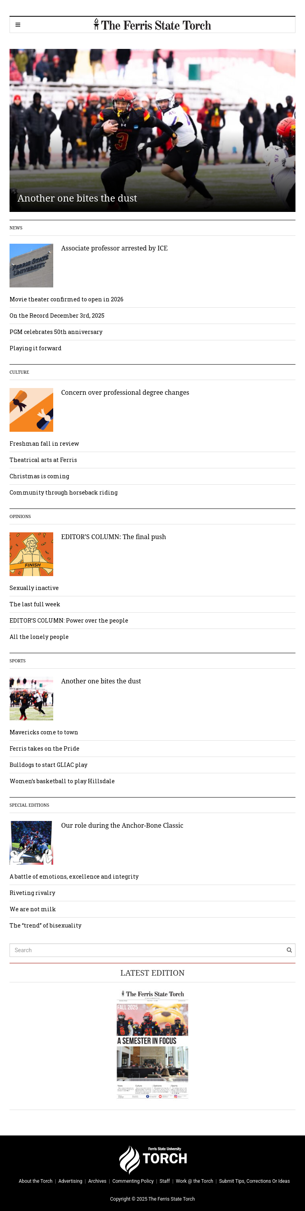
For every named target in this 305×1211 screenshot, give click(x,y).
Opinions (20, 516)
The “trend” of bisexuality (45, 925)
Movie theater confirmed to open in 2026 (67, 299)
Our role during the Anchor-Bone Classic (122, 825)
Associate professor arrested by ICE (114, 248)
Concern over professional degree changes (125, 392)
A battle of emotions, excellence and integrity (74, 876)
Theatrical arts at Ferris (43, 460)
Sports (18, 661)
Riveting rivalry (32, 893)
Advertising (70, 1181)
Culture (19, 372)
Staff (165, 1181)
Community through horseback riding (64, 492)
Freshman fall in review (44, 443)
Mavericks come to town (44, 732)
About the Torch (35, 1181)
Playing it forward (36, 348)
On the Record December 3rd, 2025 (57, 315)
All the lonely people (39, 636)
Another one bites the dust (77, 197)
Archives (97, 1181)
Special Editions (29, 805)
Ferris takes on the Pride (44, 748)
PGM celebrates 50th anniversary (56, 332)
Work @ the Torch (194, 1181)
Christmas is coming (39, 476)
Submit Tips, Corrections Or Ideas (254, 1181)
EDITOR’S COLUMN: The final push (113, 536)
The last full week (35, 604)
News (16, 228)
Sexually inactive (34, 588)
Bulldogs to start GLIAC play (48, 765)
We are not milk (33, 909)
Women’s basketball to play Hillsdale (62, 781)
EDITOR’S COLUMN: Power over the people (69, 620)
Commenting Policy (133, 1181)
